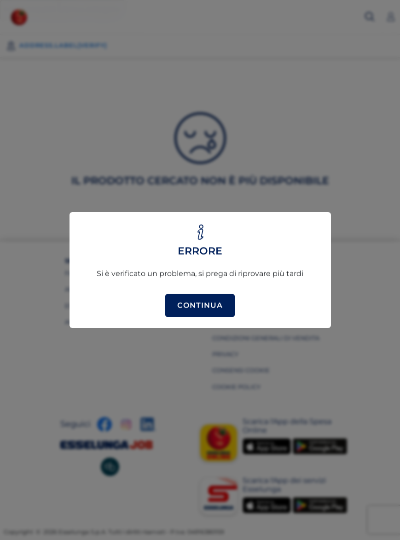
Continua (200, 305)
